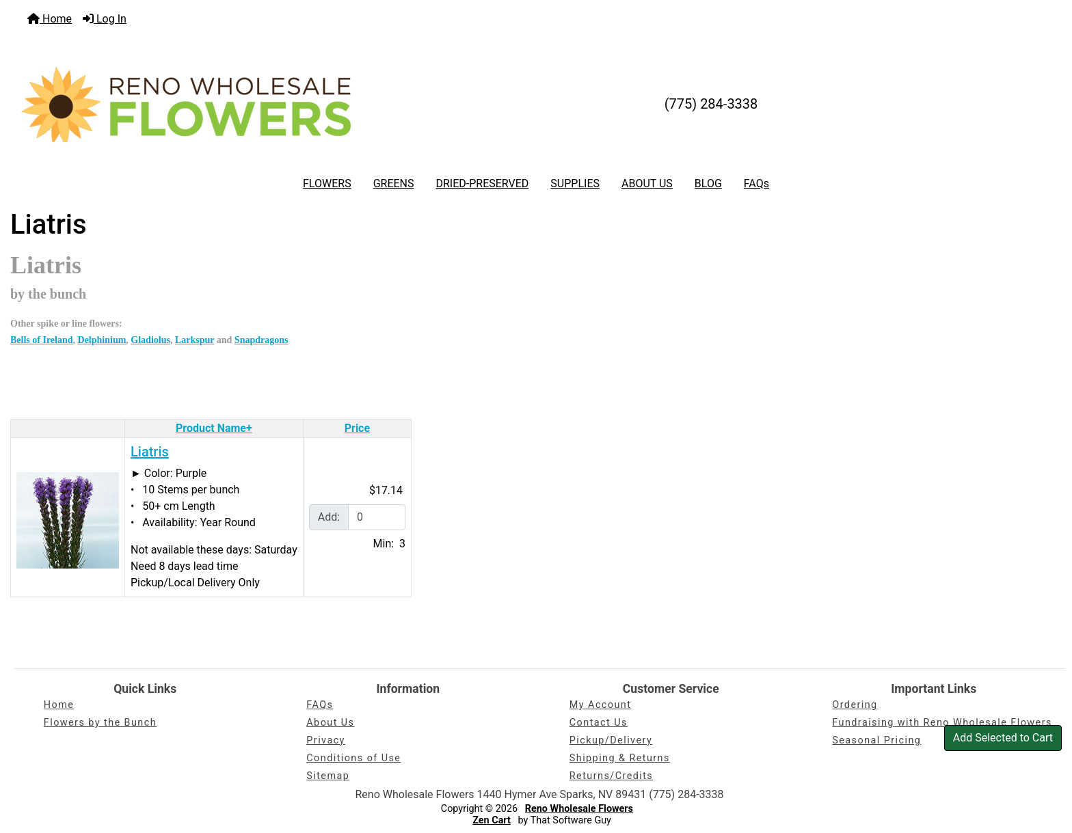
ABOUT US (647, 183)
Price (357, 428)
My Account (601, 705)
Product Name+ (214, 428)
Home (49, 18)
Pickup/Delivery (611, 740)
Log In (104, 18)
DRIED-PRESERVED (482, 183)
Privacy (325, 740)
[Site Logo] (186, 104)
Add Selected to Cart (1003, 737)
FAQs (756, 183)
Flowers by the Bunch (100, 722)
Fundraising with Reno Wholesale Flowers (942, 722)
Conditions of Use (353, 758)
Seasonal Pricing (876, 740)
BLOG (708, 183)
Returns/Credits (611, 776)
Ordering (854, 705)
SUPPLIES (575, 183)
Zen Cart (491, 820)
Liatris (150, 451)
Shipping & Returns (620, 758)
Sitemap (327, 776)
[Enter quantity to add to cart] (376, 517)
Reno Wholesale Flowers (579, 809)
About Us (330, 722)
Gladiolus (150, 340)
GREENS (393, 183)
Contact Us (599, 722)
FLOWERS (327, 183)
